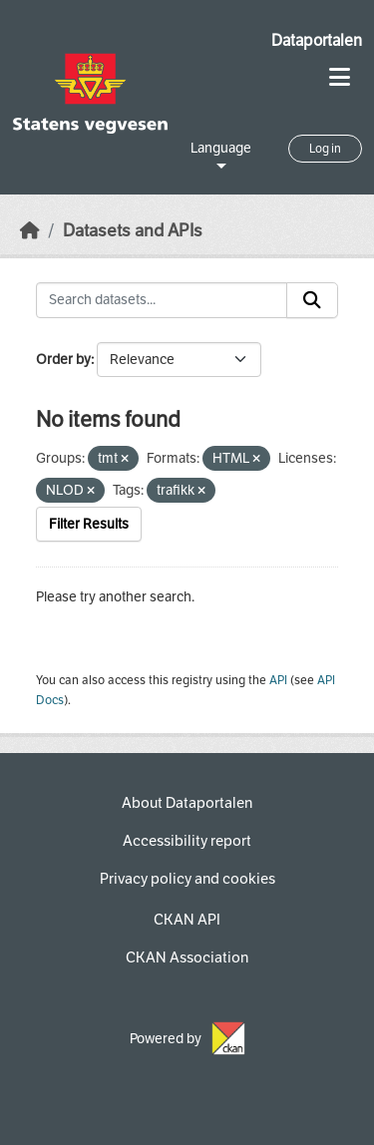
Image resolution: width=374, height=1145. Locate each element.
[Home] (30, 230)
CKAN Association (187, 957)
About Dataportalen (187, 803)
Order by (63, 359)
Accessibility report (187, 841)
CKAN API (187, 920)
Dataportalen (316, 40)
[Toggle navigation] (339, 77)
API (278, 680)
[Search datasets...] (161, 300)
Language (220, 148)
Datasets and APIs (132, 230)
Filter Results (89, 524)
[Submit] (312, 300)
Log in (325, 149)
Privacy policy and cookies (187, 879)
